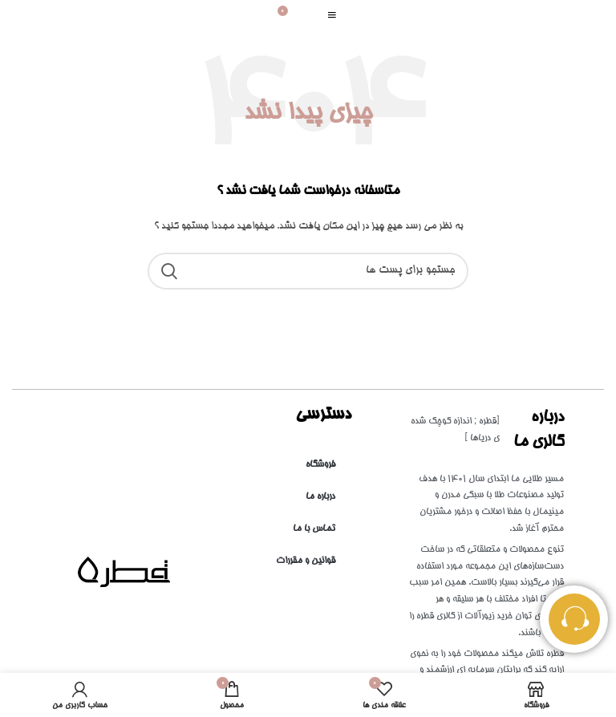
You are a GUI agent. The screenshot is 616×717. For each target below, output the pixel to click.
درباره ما (320, 497)
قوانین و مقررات (305, 561)
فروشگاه (320, 465)
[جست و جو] (308, 271)
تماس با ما (314, 529)
